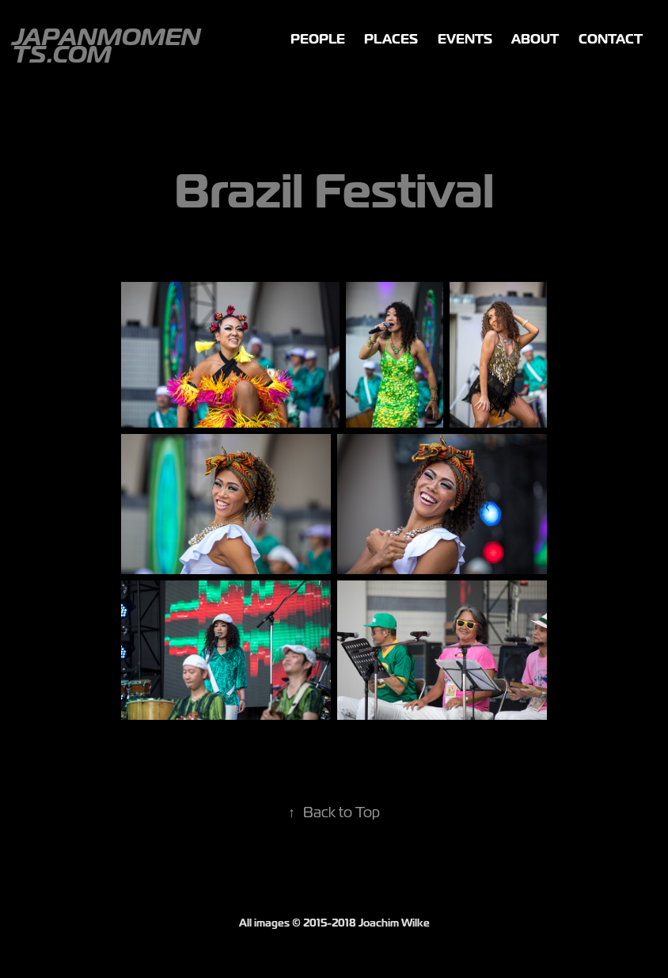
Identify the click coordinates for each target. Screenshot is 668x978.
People (317, 39)
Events (465, 39)
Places (391, 39)
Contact (611, 39)
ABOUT (535, 39)
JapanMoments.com (106, 45)
